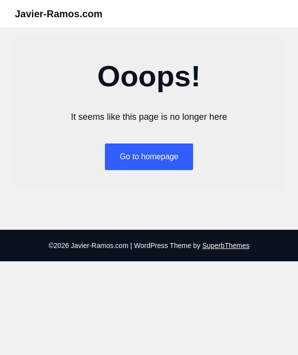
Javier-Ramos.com (58, 13)
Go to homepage (149, 156)
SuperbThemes (226, 245)
